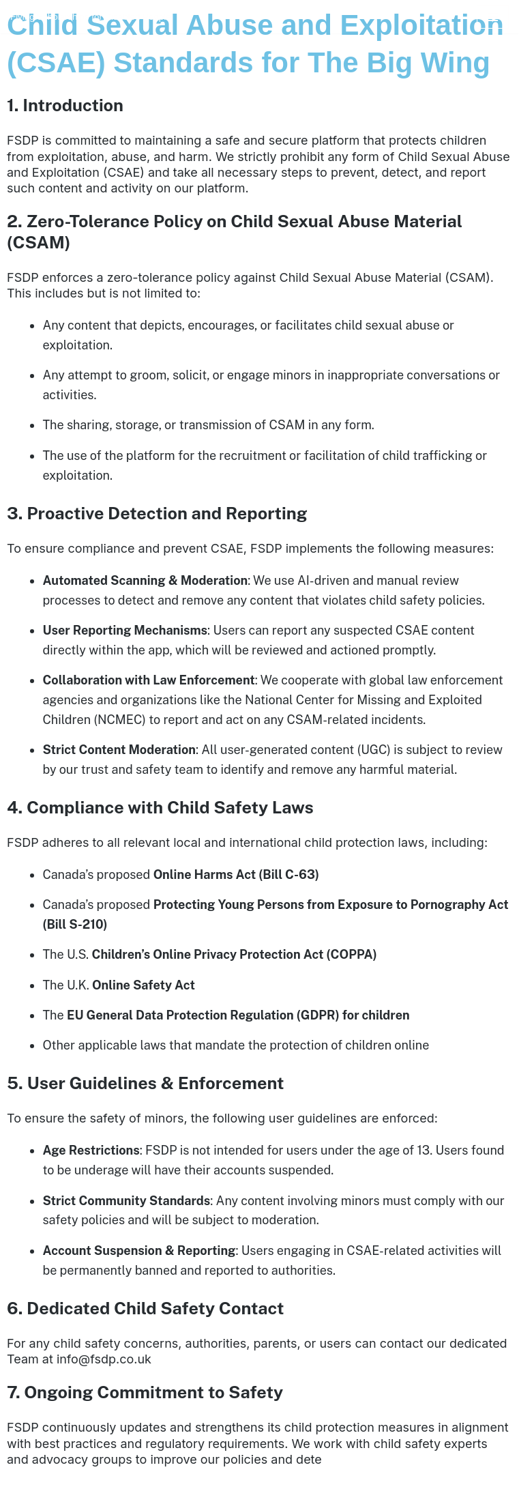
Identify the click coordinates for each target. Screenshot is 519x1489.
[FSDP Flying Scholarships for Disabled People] (90, 17)
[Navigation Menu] (493, 17)
